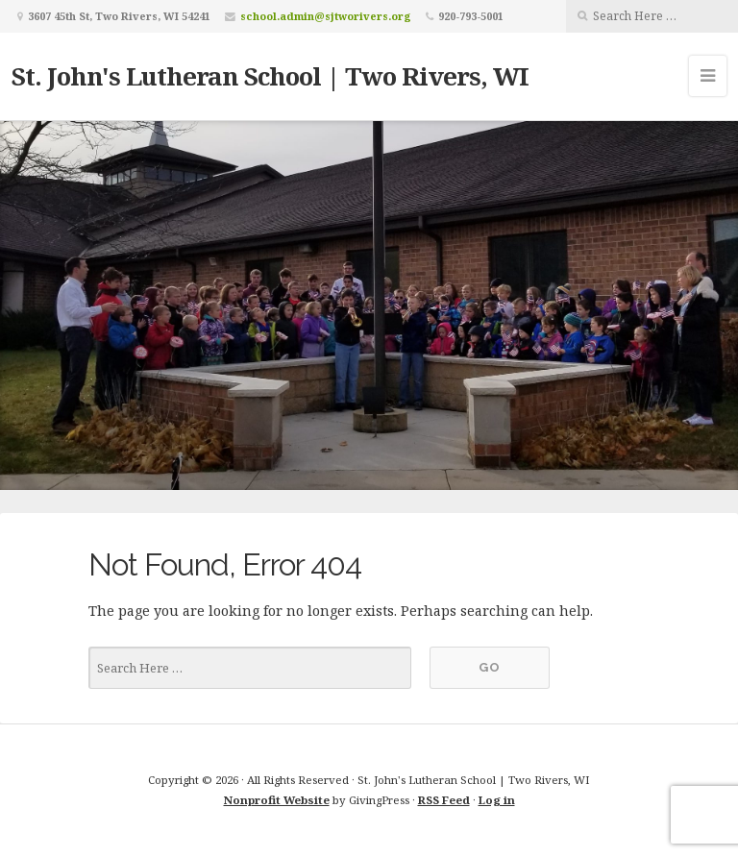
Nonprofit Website (277, 800)
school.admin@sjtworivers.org (325, 16)
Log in (497, 800)
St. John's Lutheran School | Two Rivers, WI (270, 76)
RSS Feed (444, 800)
